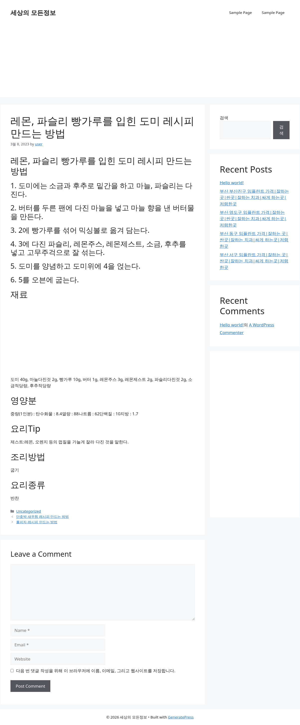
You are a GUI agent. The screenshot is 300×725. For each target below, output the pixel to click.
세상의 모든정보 (33, 12)
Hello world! (232, 182)
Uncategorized (28, 511)
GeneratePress (181, 717)
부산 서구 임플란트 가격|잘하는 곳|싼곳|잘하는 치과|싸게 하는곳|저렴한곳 (254, 261)
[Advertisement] (150, 62)
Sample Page (240, 12)
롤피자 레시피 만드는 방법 (36, 522)
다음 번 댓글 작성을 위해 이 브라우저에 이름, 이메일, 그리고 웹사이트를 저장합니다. (95, 670)
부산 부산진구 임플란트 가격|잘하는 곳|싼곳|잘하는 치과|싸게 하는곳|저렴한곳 (254, 197)
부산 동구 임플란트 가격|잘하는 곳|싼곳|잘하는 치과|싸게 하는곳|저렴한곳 (254, 240)
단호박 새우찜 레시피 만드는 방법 (42, 516)
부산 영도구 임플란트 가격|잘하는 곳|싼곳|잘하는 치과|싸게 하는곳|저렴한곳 (253, 218)
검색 (224, 118)
